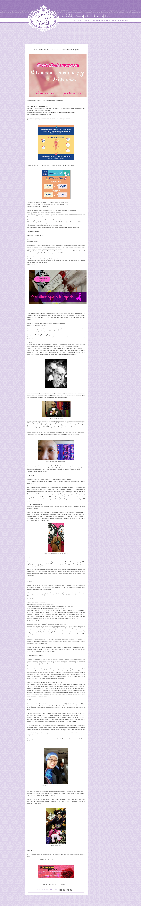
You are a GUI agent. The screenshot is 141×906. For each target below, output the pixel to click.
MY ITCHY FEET (91, 20)
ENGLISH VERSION (124, 20)
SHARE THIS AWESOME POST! (47, 889)
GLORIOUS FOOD (115, 20)
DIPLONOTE (107, 20)
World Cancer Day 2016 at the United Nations (61, 112)
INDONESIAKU (99, 20)
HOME (75, 20)
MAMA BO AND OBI (82, 20)
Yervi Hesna (58, 227)
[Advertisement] (57, 37)
